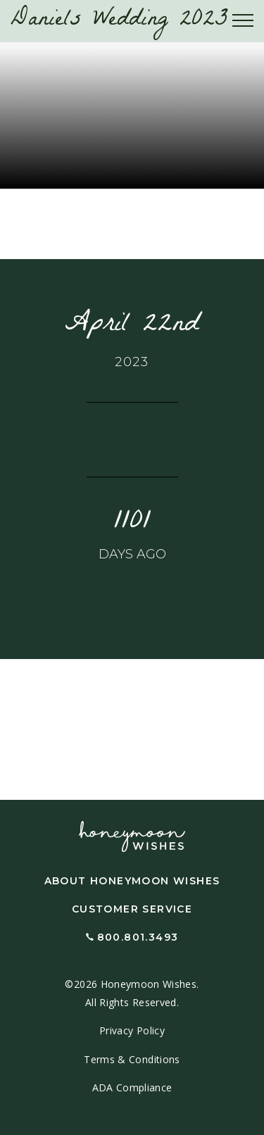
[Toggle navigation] (242, 21)
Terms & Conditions (132, 1059)
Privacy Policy (132, 1030)
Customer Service (132, 909)
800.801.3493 (138, 937)
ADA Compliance (132, 1087)
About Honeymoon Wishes (132, 880)
